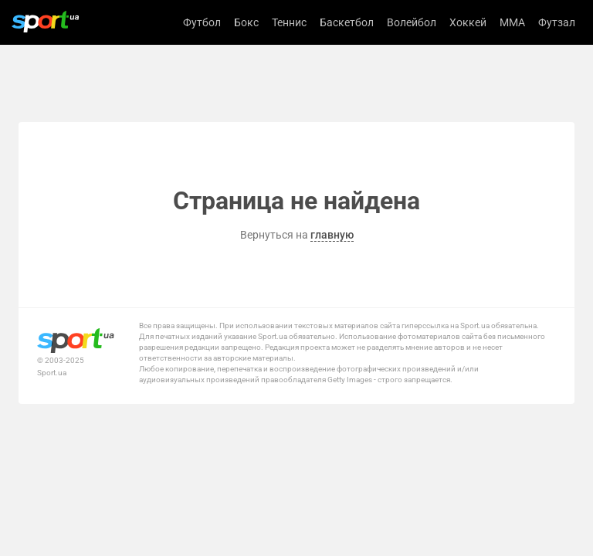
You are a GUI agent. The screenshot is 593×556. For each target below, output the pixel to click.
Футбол (202, 22)
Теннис (289, 22)
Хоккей (467, 22)
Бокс (246, 22)
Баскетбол (347, 22)
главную (332, 235)
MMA (512, 22)
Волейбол (411, 22)
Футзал (556, 22)
